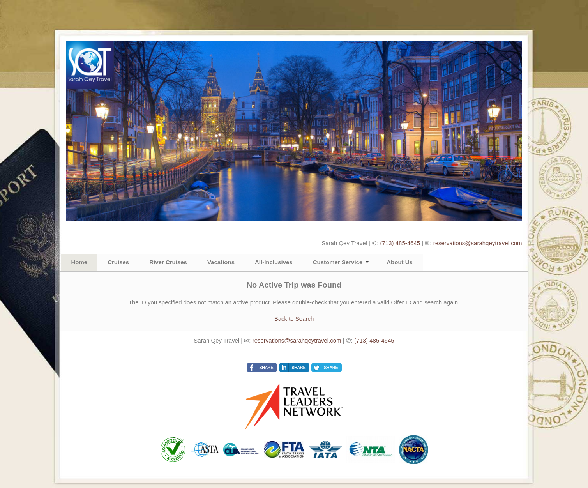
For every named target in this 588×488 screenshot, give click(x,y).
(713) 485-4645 (400, 243)
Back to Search (294, 318)
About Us (400, 262)
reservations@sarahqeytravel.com (477, 243)
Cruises (118, 262)
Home (79, 262)
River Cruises (168, 262)
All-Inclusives (274, 262)
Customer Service (338, 262)
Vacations (221, 262)
